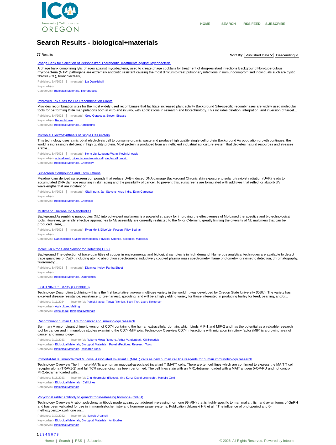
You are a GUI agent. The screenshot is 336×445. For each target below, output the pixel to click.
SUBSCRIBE (275, 24)
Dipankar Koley (94, 267)
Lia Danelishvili (94, 81)
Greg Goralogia (95, 115)
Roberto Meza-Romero (101, 339)
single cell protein (116, 158)
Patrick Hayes (95, 301)
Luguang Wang (108, 153)
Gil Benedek (151, 339)
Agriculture (62, 306)
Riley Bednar (132, 229)
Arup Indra (124, 191)
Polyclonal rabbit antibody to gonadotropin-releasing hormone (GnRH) (90, 397)
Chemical (87, 200)
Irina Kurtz (126, 377)
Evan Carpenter (143, 191)
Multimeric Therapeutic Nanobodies (64, 211)
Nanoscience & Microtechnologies (76, 238)
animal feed (62, 158)
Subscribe (95, 441)
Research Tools (142, 344)
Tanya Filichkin (115, 301)
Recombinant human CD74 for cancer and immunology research (86, 321)
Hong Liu (91, 153)
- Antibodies (102, 420)
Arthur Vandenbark (130, 339)
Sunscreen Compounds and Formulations (69, 173)
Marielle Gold (166, 377)
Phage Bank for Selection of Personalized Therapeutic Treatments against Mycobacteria (104, 63)
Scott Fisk (133, 301)
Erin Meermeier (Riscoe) (102, 377)
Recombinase (64, 120)
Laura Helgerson (151, 301)
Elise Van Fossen (112, 229)
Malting (75, 306)
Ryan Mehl (92, 229)
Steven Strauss (116, 115)
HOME (205, 24)
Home (49, 441)
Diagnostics (88, 276)
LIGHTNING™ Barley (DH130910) (64, 287)
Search (64, 441)
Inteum (288, 441)
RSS (78, 441)
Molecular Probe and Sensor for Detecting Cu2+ (74, 249)
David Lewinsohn (145, 377)
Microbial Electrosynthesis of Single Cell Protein (74, 135)
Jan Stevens (109, 191)
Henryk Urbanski (97, 415)
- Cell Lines (75, 382)
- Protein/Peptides (106, 344)
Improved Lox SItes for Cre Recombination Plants (75, 101)
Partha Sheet (114, 267)
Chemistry (87, 162)
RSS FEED (251, 24)
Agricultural (88, 124)
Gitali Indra (92, 191)
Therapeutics (89, 90)
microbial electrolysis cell (87, 158)
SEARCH (229, 24)
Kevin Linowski (129, 153)
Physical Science (110, 238)
